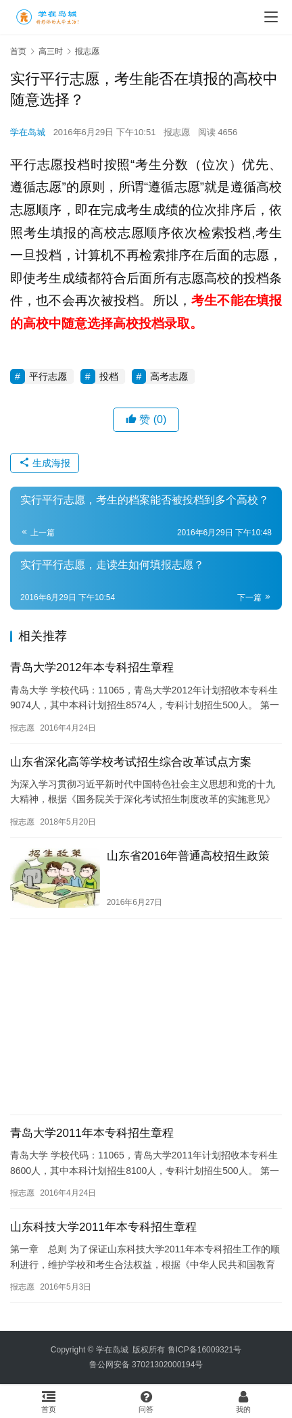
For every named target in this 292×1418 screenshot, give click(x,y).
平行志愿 (48, 376)
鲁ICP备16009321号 (204, 1349)
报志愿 (177, 132)
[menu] (271, 17)
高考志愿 (169, 376)
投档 (108, 376)
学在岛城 (27, 132)
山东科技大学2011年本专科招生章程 (103, 1227)
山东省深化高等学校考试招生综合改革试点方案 (130, 762)
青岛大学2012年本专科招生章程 (92, 667)
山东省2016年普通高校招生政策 (188, 856)
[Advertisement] (146, 1016)
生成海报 (44, 463)
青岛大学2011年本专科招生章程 (92, 1133)
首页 (18, 51)
